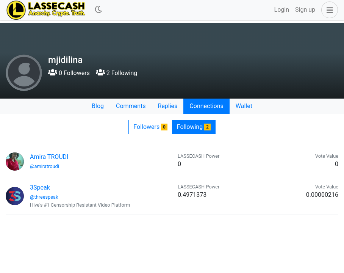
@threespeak (44, 197)
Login (281, 9)
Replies (167, 106)
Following (194, 126)
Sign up (305, 9)
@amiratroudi (44, 166)
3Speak (40, 187)
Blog (98, 106)
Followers (150, 126)
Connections (206, 106)
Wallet (244, 106)
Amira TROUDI (49, 156)
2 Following (116, 73)
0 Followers (69, 73)
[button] (328, 10)
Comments (130, 106)
